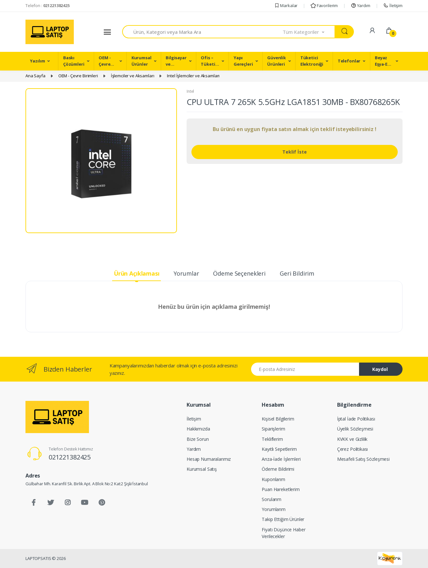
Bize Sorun (198, 439)
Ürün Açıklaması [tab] (137, 273)
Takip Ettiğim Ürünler (283, 519)
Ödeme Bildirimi (278, 469)
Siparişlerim (273, 429)
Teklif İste (294, 152)
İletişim (393, 5)
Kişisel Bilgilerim (278, 419)
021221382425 (70, 457)
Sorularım (271, 499)
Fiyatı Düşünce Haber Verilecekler (283, 532)
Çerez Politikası (352, 449)
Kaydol (380, 369)
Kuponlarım (273, 479)
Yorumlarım (274, 509)
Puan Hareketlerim (281, 489)
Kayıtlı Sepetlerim (279, 449)
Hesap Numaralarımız (209, 459)
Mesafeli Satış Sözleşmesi (363, 459)
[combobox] (202, 31)
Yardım (360, 5)
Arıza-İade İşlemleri (281, 459)
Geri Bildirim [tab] (297, 273)
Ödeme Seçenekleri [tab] (239, 273)
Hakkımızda (198, 429)
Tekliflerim (272, 439)
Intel (190, 91)
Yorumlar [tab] (186, 273)
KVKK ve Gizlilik (352, 439)
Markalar (286, 5)
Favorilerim (324, 5)
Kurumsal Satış (202, 469)
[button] (309, 31)
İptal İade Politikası (356, 419)
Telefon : (47, 5)
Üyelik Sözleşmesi (355, 429)
